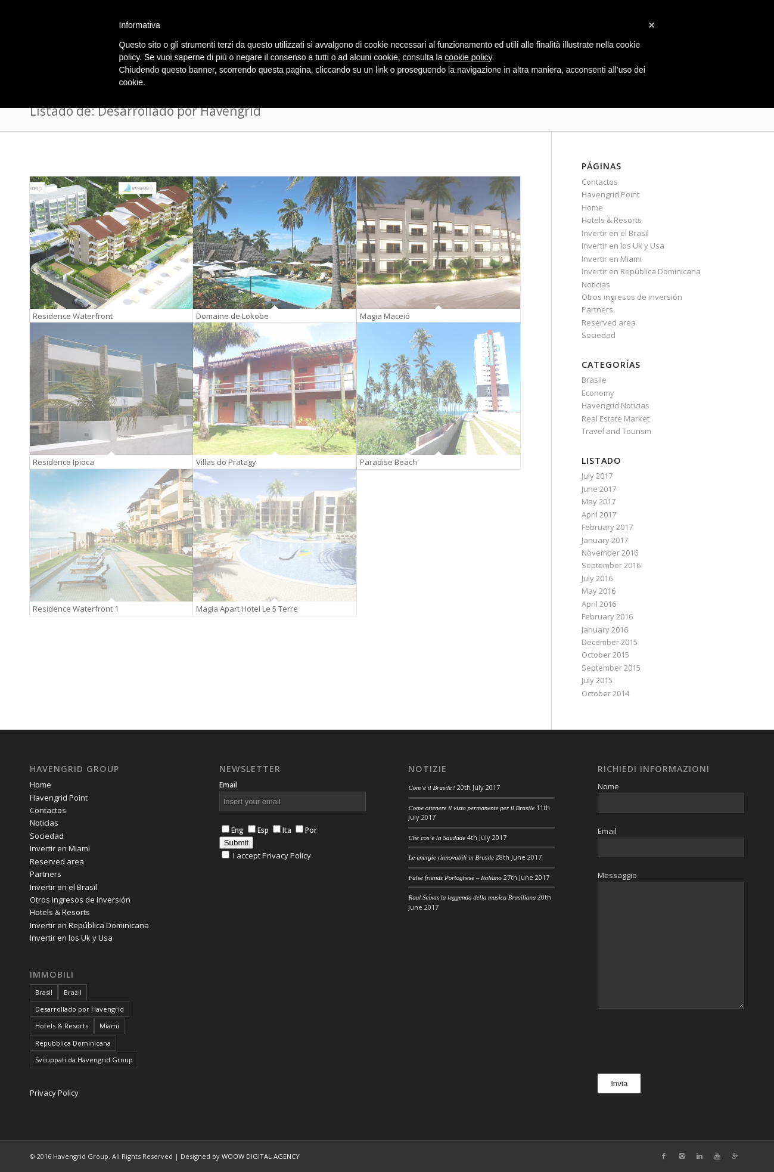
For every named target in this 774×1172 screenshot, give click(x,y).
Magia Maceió (385, 316)
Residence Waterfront (73, 316)
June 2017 (599, 488)
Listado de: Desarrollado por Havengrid (145, 111)
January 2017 (605, 540)
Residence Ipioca (63, 462)
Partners (597, 309)
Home (592, 207)
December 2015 (610, 642)
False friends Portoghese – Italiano (454, 877)
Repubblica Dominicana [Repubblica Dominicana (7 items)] (73, 1042)
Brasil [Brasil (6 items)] (43, 992)
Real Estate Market (615, 418)
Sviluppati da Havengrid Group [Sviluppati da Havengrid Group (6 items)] (84, 1059)
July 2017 (597, 475)
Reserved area (609, 322)
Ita (280, 830)
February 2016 (607, 616)
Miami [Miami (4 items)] (109, 1025)
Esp (258, 830)
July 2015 (597, 680)
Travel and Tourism (616, 431)
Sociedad (599, 335)
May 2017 (599, 501)
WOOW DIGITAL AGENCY (261, 1156)
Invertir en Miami (612, 258)
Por (304, 830)
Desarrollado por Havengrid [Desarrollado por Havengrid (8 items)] (79, 1008)
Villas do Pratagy (226, 462)
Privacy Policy (54, 1092)
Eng (233, 830)
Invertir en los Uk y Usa (623, 245)
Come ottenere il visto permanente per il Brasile (471, 807)
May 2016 (599, 590)
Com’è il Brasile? (431, 787)
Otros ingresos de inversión (632, 297)
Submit (236, 842)
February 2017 (607, 527)
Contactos (600, 181)
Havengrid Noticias (615, 405)
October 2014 (605, 693)
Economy (598, 392)
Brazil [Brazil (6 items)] (73, 992)
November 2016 (610, 552)
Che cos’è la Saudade (436, 837)
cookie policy (468, 57)
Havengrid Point (610, 194)
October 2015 (605, 654)
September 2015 (611, 667)
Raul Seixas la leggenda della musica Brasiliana (472, 897)
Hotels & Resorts (612, 220)
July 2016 (597, 578)
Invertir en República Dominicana (641, 271)
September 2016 (611, 565)
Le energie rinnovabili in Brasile (451, 857)
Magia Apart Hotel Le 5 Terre (247, 608)
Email (228, 785)
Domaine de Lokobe (232, 316)
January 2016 (605, 629)
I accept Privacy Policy (272, 855)
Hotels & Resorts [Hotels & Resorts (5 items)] (61, 1025)
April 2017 (599, 514)
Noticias (596, 284)
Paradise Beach (388, 462)
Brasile (594, 379)
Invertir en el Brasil (615, 233)
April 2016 (599, 604)
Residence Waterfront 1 (76, 608)
